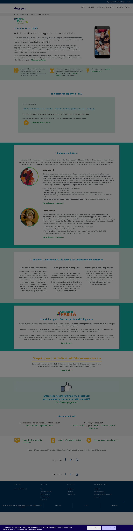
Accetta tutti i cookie (109, 528)
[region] (66, 528)
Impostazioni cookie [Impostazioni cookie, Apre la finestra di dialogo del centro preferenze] (94, 528)
